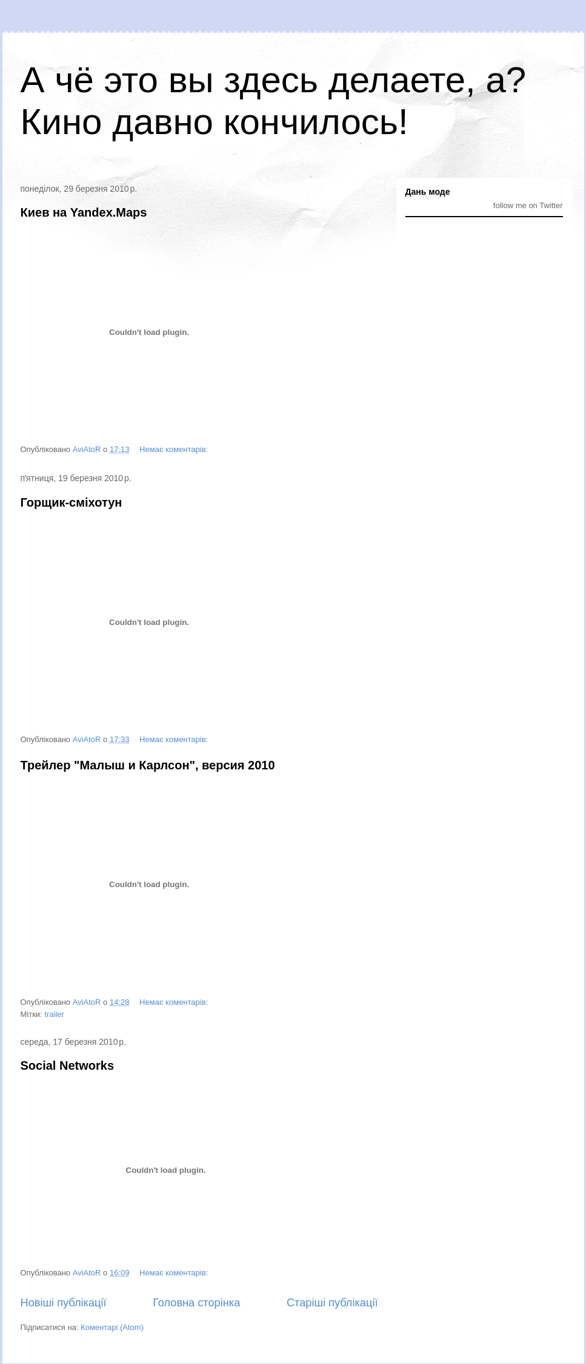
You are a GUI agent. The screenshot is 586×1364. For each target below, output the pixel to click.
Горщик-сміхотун (71, 502)
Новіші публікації (64, 1303)
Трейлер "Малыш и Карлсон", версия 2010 (148, 765)
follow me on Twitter (528, 205)
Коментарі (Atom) (112, 1327)
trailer (54, 1014)
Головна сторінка (196, 1303)
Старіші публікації (332, 1303)
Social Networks (68, 1065)
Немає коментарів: (174, 449)
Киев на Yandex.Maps (84, 212)
